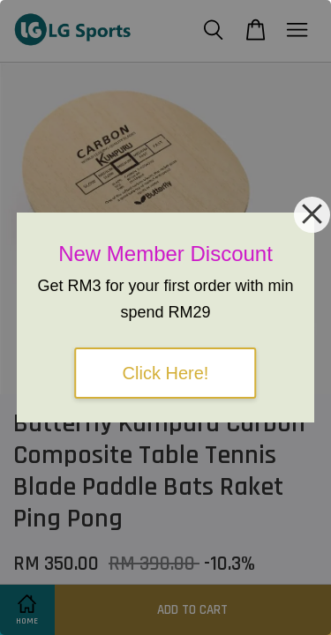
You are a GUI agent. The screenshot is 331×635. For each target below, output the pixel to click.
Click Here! (166, 373)
